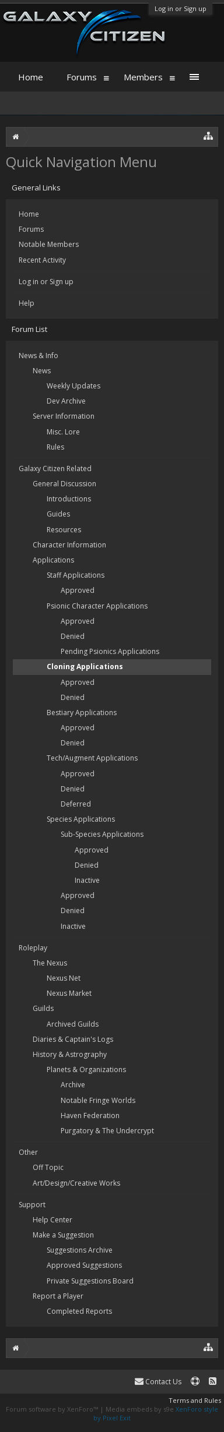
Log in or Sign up (180, 8)
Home (29, 214)
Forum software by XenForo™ (53, 1409)
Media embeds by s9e (140, 1409)
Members (143, 77)
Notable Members (49, 244)
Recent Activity (42, 260)
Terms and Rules (195, 1400)
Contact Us (158, 1382)
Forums (31, 229)
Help (26, 303)
